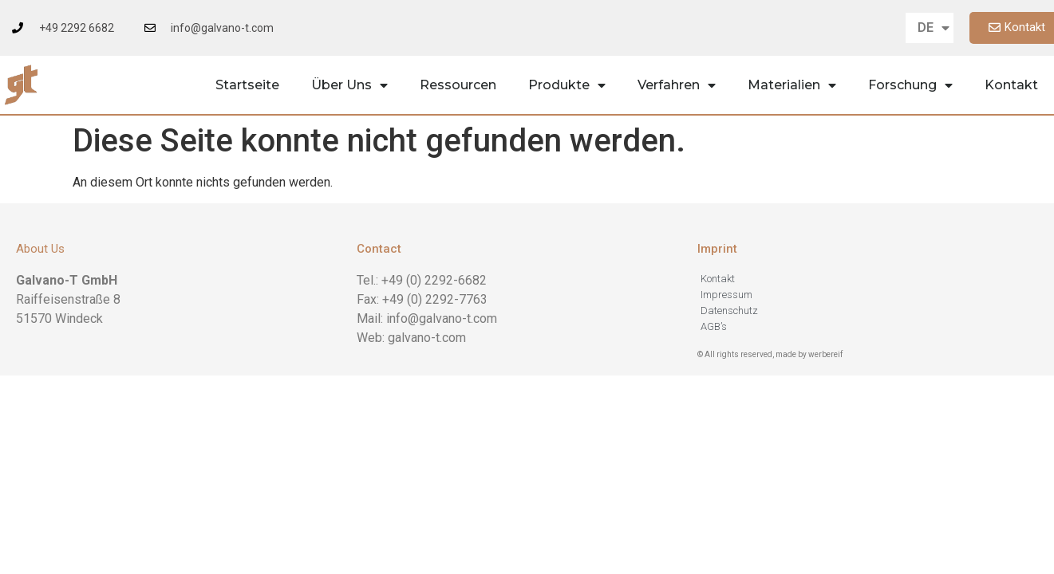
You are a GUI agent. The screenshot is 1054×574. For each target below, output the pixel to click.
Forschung (910, 85)
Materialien (792, 85)
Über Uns (349, 85)
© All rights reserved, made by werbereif (770, 354)
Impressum (726, 295)
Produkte (567, 85)
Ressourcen (458, 84)
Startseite (247, 84)
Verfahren (677, 85)
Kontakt (1011, 84)
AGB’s (714, 326)
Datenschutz (729, 310)
